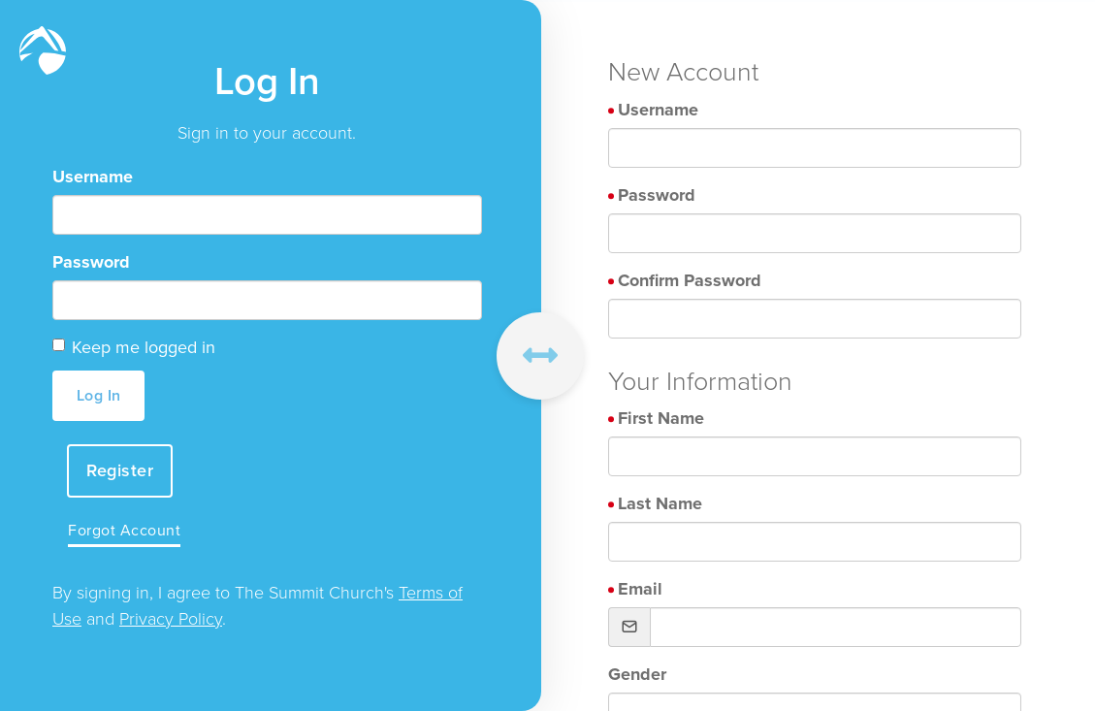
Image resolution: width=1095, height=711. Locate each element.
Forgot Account (124, 530)
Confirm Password (689, 280)
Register (119, 470)
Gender (637, 674)
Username (92, 176)
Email (640, 588)
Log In (99, 395)
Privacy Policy (170, 618)
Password (91, 262)
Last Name (660, 503)
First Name (661, 418)
